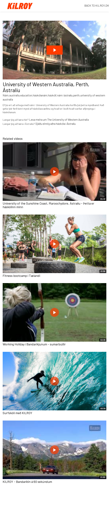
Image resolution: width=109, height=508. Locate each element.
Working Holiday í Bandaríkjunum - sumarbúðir (34, 344)
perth (76, 95)
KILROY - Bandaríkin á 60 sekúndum (27, 482)
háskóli (52, 95)
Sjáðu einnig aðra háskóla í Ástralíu (55, 123)
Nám (6, 95)
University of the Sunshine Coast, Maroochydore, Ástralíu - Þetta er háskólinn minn (48, 205)
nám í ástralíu (65, 95)
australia (14, 95)
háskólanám (40, 95)
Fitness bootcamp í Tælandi (21, 276)
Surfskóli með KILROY (17, 413)
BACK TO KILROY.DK (96, 5)
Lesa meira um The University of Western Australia (59, 119)
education (26, 95)
